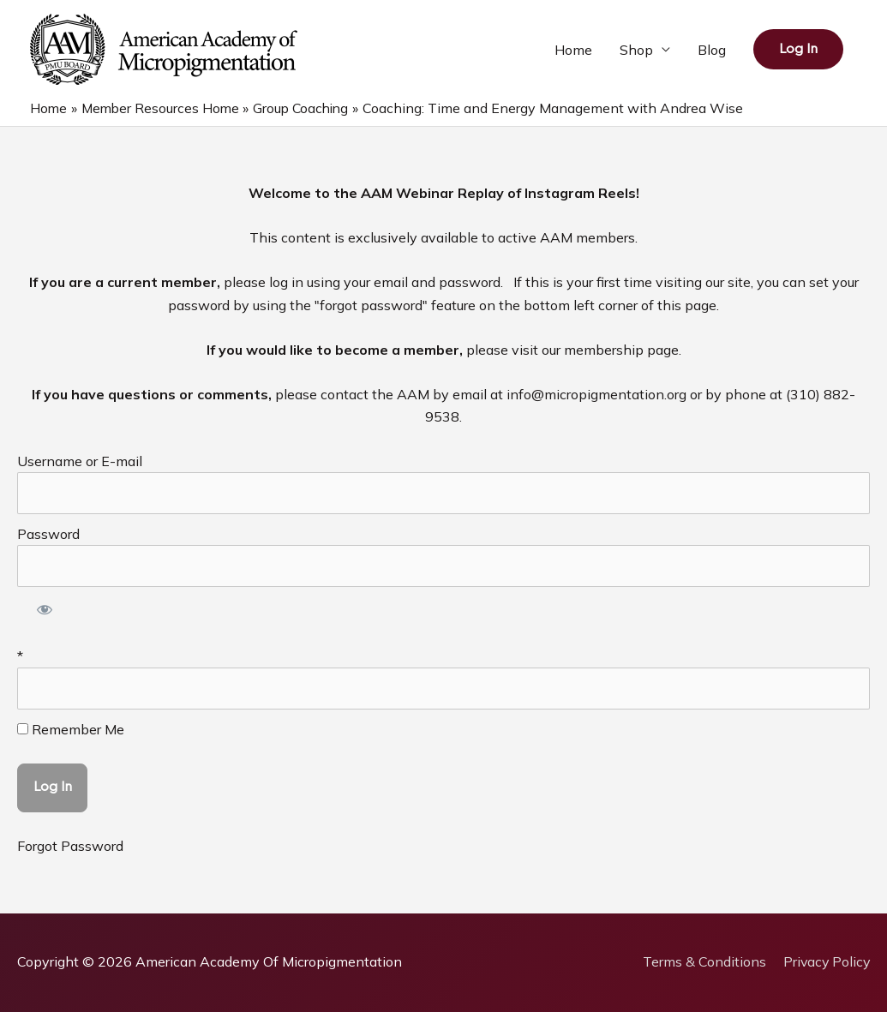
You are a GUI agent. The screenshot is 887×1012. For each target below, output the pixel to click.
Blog (712, 49)
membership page (621, 349)
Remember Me (70, 729)
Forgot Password (70, 845)
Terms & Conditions (702, 961)
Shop (636, 49)
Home (573, 49)
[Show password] (45, 612)
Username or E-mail (79, 461)
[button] (798, 49)
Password (48, 533)
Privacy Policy (825, 961)
